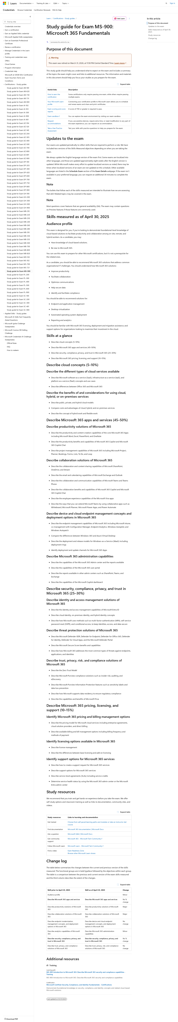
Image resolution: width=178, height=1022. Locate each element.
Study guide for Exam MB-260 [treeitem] (18, 225)
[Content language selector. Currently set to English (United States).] (14, 1018)
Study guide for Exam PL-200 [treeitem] (18, 274)
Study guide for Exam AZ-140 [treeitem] (18, 130)
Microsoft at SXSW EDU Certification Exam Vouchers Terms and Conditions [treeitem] (19, 78)
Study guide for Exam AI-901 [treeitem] (18, 119)
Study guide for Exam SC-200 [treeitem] (18, 299)
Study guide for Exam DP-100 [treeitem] (18, 162)
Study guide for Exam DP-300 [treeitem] (18, 169)
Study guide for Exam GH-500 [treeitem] (18, 204)
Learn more (119, 63)
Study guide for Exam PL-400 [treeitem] (18, 281)
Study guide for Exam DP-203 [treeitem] (18, 165)
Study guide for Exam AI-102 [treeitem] (18, 105)
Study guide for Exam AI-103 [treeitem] (18, 109)
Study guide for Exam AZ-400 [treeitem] (18, 140)
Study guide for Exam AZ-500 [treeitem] (18, 144)
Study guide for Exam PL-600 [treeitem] (18, 289)
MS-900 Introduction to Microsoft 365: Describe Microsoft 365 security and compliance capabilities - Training (85, 973)
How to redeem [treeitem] (13, 350)
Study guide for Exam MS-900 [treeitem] (18, 271)
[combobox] (17, 22)
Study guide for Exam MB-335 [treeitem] (18, 239)
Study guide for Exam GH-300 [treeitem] (18, 200)
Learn (48, 18)
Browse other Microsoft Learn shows (81, 853)
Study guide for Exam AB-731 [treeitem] (18, 98)
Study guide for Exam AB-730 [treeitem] (18, 95)
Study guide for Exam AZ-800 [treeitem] (18, 151)
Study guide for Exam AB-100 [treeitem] (18, 88)
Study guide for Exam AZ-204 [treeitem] (18, 133)
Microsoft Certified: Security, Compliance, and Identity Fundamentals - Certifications (79, 985)
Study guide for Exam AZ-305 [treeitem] (18, 137)
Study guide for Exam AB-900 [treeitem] (18, 102)
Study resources (154, 35)
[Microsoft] (4, 3)
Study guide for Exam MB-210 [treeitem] (18, 211)
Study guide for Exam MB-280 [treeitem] (18, 229)
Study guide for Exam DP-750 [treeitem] (18, 183)
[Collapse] (30, 16)
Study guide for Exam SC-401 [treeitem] (18, 306)
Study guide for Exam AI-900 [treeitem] (18, 116)
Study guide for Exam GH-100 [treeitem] (18, 193)
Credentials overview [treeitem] (13, 26)
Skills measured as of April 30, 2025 (159, 30)
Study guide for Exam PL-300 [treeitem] (18, 278)
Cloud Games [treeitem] (10, 64)
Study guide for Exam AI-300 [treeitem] (18, 112)
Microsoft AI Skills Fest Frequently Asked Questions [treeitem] (18, 318)
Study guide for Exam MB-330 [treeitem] (18, 236)
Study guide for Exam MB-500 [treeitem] (18, 243)
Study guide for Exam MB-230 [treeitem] (18, 218)
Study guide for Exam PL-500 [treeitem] (18, 285)
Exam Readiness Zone (76, 850)
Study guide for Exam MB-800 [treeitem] (18, 250)
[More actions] (129, 19)
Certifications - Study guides (64, 18)
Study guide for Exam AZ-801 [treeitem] (18, 155)
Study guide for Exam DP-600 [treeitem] (18, 176)
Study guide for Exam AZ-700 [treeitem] (18, 148)
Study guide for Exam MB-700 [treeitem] (18, 246)
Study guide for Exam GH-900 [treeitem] (18, 208)
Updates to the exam (156, 26)
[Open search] (166, 3)
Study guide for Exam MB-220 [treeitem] (18, 215)
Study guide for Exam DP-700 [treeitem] (18, 179)
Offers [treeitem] (7, 60)
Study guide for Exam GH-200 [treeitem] (18, 197)
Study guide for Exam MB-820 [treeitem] (18, 253)
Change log (152, 38)
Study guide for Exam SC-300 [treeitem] (18, 303)
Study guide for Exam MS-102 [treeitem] (18, 260)
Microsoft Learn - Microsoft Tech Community (85, 846)
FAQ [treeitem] (8, 347)
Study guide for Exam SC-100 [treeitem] (18, 296)
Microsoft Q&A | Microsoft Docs (80, 834)
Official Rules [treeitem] (12, 343)
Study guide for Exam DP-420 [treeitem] (18, 172)
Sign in (172, 3)
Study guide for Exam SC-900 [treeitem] (18, 310)
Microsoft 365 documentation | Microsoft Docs (86, 829)
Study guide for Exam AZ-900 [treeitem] (18, 158)
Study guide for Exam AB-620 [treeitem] (18, 91)
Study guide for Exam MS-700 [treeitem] (18, 264)
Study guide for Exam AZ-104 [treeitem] (18, 123)
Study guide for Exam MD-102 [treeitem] (18, 257)
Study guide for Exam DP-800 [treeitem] (18, 186)
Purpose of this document (158, 23)
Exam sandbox (53, 116)
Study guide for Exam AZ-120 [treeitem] (18, 126)
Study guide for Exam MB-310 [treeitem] (18, 232)
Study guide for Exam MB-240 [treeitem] (18, 222)
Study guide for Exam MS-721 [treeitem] (18, 267)
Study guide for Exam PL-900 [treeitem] (18, 292)
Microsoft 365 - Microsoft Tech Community (84, 838)
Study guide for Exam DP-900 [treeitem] (18, 190)
